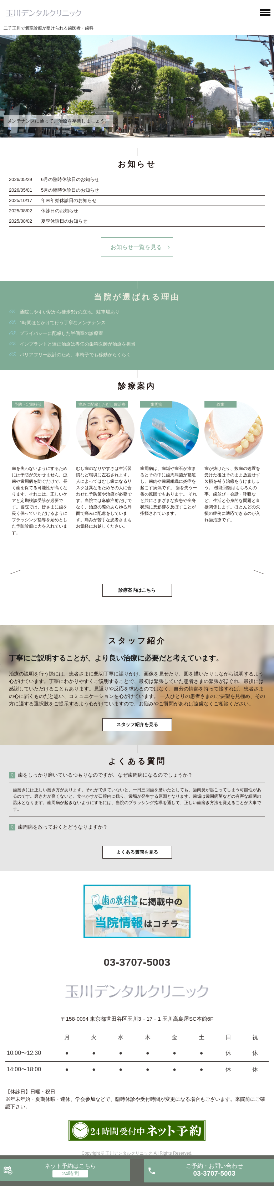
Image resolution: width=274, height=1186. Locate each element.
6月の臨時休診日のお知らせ (70, 179)
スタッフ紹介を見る (137, 724)
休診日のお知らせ (59, 210)
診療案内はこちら (137, 590)
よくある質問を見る (137, 852)
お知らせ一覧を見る (136, 247)
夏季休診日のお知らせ (64, 221)
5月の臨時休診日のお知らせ (70, 190)
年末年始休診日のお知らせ (69, 200)
